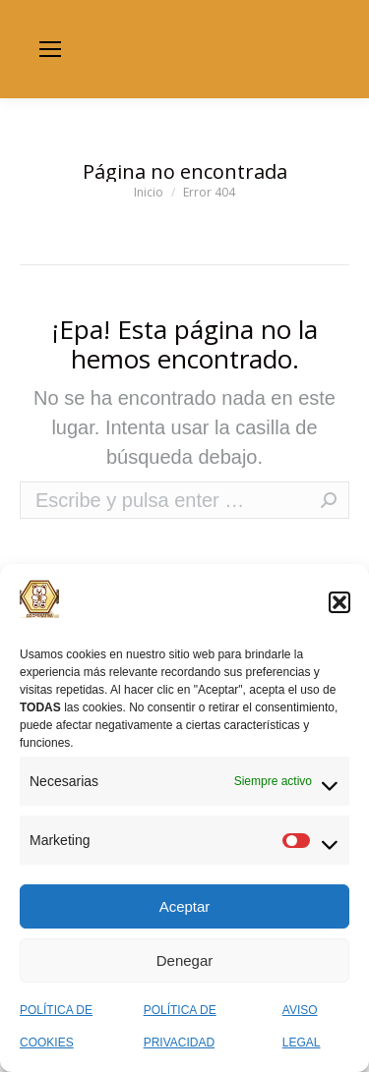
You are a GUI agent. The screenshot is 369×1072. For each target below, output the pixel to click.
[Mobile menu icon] (50, 49)
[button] (339, 602)
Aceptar (185, 906)
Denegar (185, 960)
